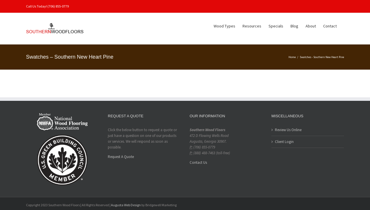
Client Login (284, 141)
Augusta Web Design (126, 205)
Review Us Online (288, 129)
